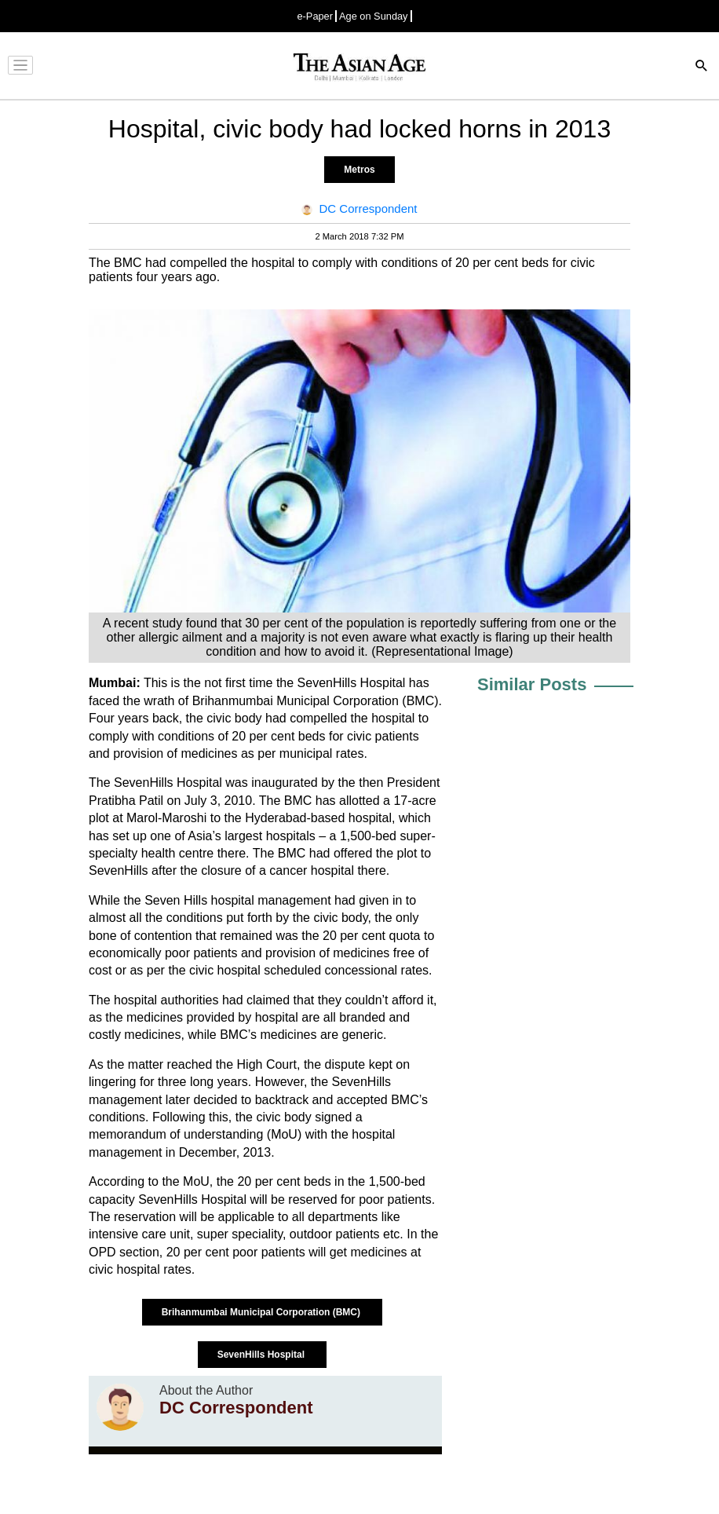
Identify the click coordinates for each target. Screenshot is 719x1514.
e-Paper (315, 16)
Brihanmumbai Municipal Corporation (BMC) (262, 1312)
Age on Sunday (373, 16)
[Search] (701, 67)
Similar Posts (531, 684)
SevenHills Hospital (262, 1354)
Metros (359, 169)
